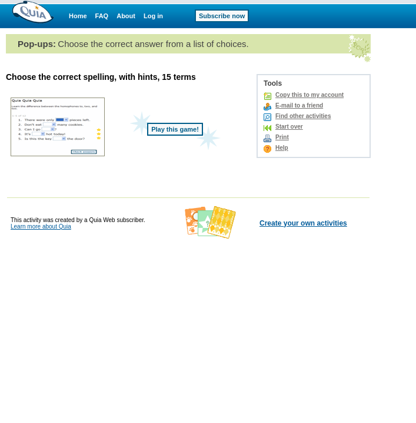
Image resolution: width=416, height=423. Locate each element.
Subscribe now (222, 15)
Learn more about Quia (41, 226)
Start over (289, 126)
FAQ (102, 15)
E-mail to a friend (299, 105)
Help (281, 148)
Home (78, 15)
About (126, 15)
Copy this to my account (309, 95)
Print (282, 137)
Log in (153, 15)
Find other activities (303, 116)
